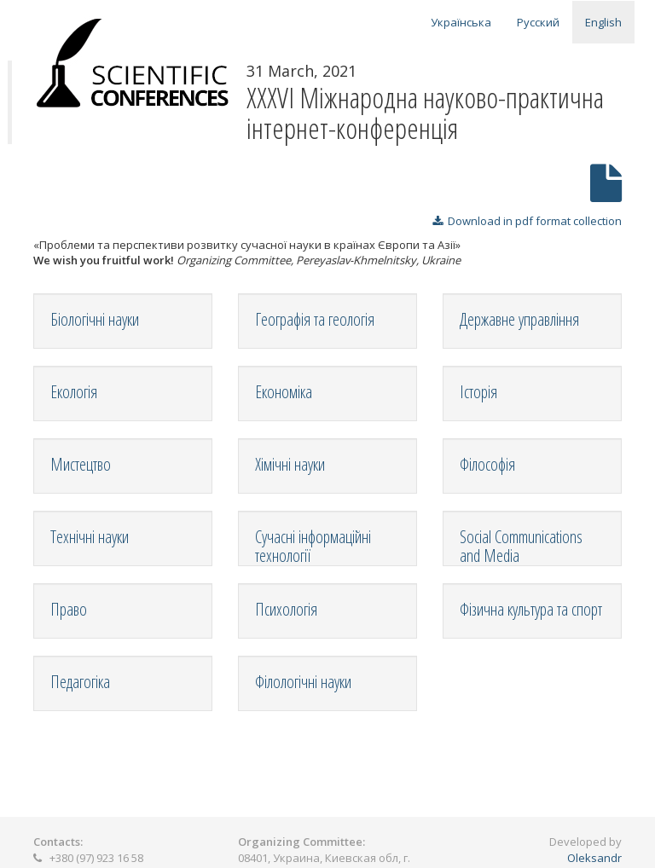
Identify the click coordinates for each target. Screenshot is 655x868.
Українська (461, 22)
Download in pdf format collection (527, 221)
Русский (538, 22)
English (603, 22)
